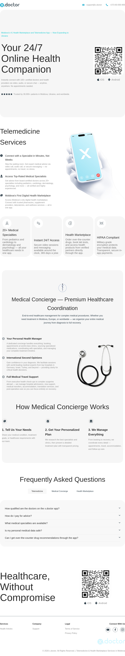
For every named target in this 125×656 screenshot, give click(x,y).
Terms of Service (72, 629)
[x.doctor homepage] (10, 5)
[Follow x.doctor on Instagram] (122, 629)
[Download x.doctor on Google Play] (114, 80)
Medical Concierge (60, 491)
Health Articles (6, 629)
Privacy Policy (71, 633)
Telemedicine (37, 491)
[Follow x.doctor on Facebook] (115, 629)
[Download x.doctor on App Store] (100, 80)
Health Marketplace (85, 491)
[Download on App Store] (87, 603)
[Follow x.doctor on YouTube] (107, 629)
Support (35, 629)
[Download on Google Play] (101, 603)
